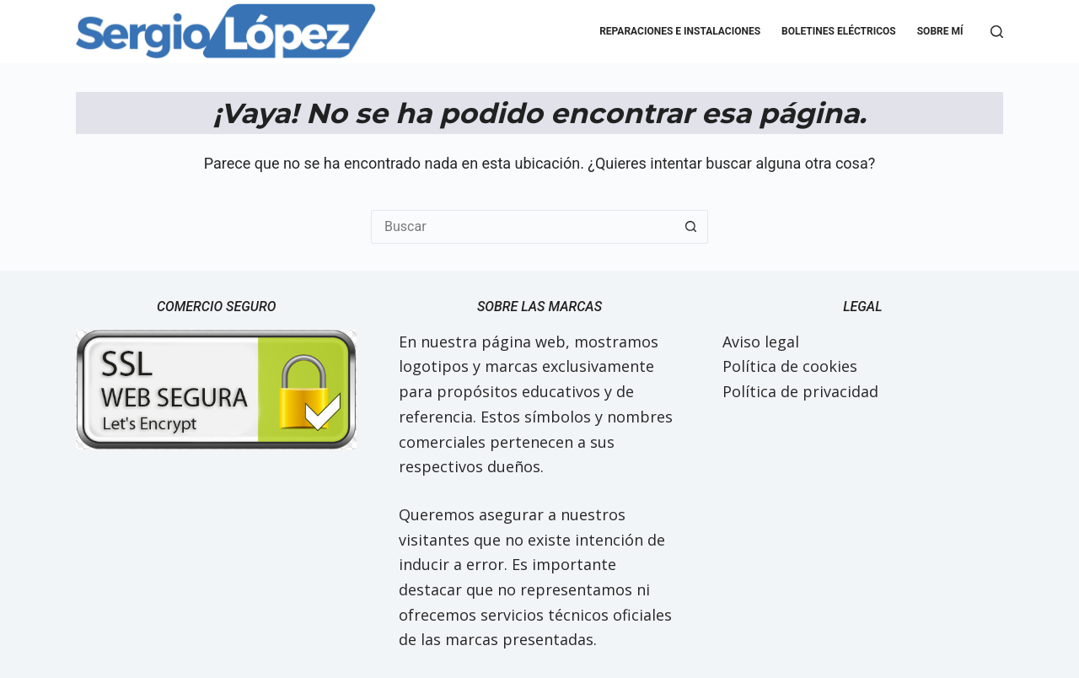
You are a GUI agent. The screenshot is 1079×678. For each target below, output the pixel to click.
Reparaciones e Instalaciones (679, 31)
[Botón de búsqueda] (691, 227)
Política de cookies (789, 366)
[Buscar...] (522, 227)
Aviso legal (760, 341)
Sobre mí (940, 31)
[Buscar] (996, 31)
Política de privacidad (800, 391)
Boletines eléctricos (838, 31)
